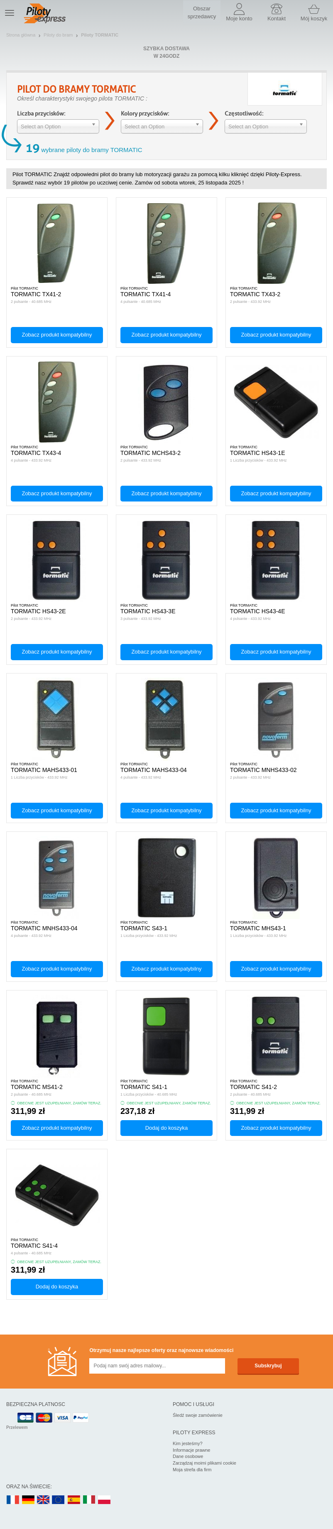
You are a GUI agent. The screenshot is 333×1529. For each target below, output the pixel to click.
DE (28, 1500)
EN (58, 1500)
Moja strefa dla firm (192, 1469)
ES (74, 1500)
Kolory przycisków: (145, 113)
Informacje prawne (192, 1450)
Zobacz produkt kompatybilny (57, 335)
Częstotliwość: (244, 113)
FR (13, 1500)
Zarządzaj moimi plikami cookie (204, 1462)
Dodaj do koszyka (166, 1128)
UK (43, 1500)
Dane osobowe (188, 1456)
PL (104, 1500)
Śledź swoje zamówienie (198, 1415)
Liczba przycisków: (41, 113)
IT (89, 1500)
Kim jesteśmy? (188, 1443)
